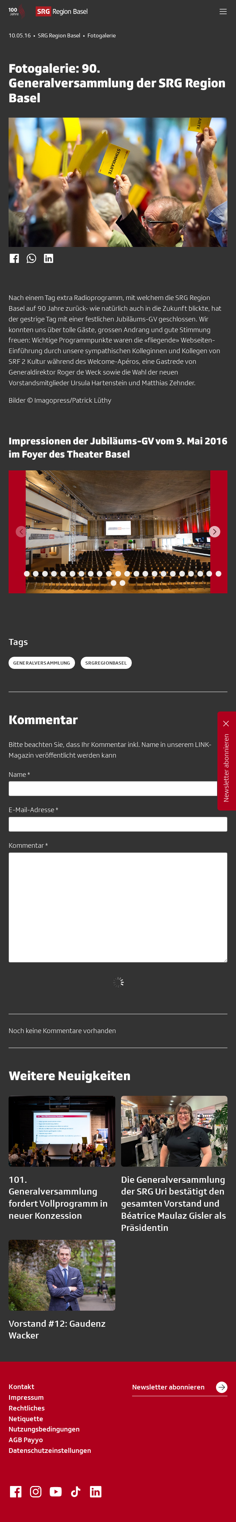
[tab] (17, 574)
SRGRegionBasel (106, 663)
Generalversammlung (41, 663)
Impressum (26, 1397)
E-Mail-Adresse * (33, 810)
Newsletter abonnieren (179, 1387)
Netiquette (26, 1419)
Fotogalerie (101, 35)
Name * (19, 774)
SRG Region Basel (59, 35)
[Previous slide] (21, 531)
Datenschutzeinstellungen (50, 1450)
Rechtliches (27, 1408)
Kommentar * (28, 845)
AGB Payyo (26, 1440)
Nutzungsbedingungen (44, 1429)
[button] (223, 11)
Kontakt (21, 1387)
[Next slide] (214, 531)
